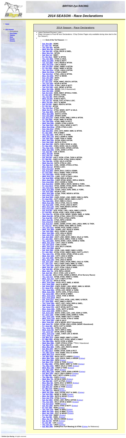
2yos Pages (13, 33)
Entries (76, 356)
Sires (11, 37)
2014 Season (9, 29)
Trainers (12, 35)
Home (7, 24)
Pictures (12, 41)
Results (12, 39)
